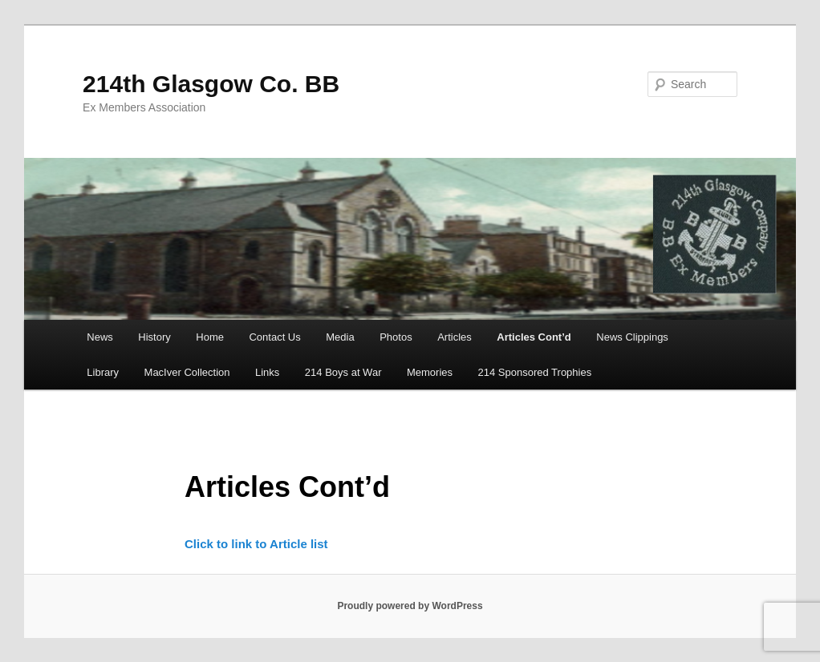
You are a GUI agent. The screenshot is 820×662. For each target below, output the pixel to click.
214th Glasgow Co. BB (211, 84)
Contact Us (274, 337)
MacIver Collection (187, 372)
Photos (396, 337)
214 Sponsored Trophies (535, 372)
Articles (454, 337)
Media (340, 337)
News (100, 337)
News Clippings (632, 337)
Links (267, 372)
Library (103, 372)
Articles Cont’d (533, 337)
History (154, 337)
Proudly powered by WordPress (409, 606)
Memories (430, 372)
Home (210, 337)
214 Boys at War (343, 372)
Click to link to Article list (256, 544)
